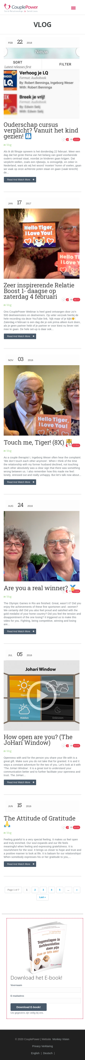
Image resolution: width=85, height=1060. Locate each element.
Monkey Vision (61, 1039)
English (35, 1053)
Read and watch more (18, 179)
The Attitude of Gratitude (39, 820)
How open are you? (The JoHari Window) (38, 739)
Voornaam (16, 985)
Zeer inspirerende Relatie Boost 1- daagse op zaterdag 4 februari (39, 290)
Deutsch (48, 1053)
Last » (42, 897)
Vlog (8, 145)
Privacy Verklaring (42, 1046)
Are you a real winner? (40, 588)
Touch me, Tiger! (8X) (38, 442)
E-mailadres (17, 995)
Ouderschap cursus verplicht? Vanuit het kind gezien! (41, 130)
